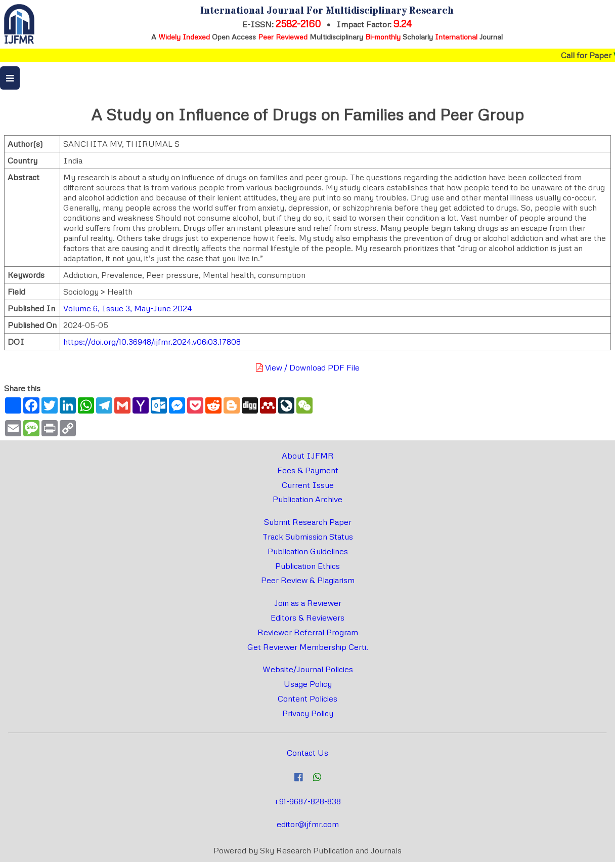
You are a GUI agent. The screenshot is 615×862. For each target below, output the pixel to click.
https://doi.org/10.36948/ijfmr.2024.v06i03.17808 (152, 342)
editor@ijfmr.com (308, 824)
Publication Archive (307, 499)
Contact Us (307, 753)
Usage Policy (308, 684)
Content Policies (307, 698)
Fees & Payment (307, 470)
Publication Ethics (307, 566)
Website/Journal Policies (307, 669)
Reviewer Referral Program (307, 632)
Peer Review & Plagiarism (308, 580)
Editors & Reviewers (307, 617)
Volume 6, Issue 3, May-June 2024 (127, 308)
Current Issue (308, 485)
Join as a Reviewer (307, 603)
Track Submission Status (307, 536)
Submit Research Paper (308, 522)
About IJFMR (308, 455)
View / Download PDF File (308, 367)
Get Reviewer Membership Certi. (307, 647)
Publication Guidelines (308, 551)
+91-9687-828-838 (307, 801)
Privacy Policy (307, 713)
